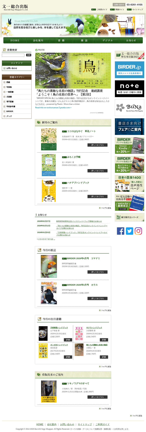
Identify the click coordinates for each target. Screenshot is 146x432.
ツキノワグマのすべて (78, 383)
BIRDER (9, 111)
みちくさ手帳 (73, 157)
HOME (39, 424)
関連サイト (119, 10)
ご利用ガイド (102, 10)
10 (52, 239)
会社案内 (38, 40)
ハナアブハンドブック (78, 182)
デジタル (107, 40)
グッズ (9, 116)
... (54, 239)
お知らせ (131, 40)
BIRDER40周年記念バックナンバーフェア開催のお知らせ (79, 221)
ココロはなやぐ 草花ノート (81, 131)
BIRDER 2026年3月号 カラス (82, 285)
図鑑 (8, 82)
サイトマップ (137, 10)
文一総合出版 (15, 40)
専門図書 (9, 102)
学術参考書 (10, 106)
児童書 (9, 97)
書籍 (61, 40)
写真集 (9, 87)
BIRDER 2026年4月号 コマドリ (83, 258)
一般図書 (9, 92)
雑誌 (84, 40)
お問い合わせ (11, 68)
